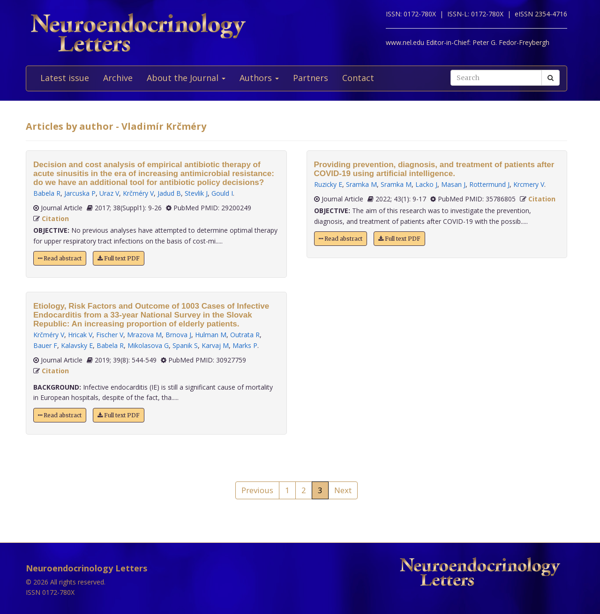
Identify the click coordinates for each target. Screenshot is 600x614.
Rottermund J (489, 184)
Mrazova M (144, 334)
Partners (310, 77)
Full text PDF (119, 258)
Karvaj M (215, 345)
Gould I (222, 193)
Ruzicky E (328, 184)
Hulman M (210, 334)
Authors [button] (259, 77)
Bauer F (45, 345)
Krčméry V (138, 193)
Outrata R (245, 334)
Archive (118, 77)
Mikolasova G (148, 345)
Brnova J (178, 334)
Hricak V (80, 334)
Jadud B (169, 193)
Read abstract (60, 258)
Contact (358, 77)
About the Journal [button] (186, 77)
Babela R (46, 193)
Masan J (453, 184)
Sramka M (361, 184)
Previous (257, 490)
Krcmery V (528, 184)
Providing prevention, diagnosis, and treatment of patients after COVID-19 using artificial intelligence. (434, 169)
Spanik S (185, 345)
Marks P (244, 345)
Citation (55, 218)
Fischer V (109, 334)
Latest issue (64, 77)
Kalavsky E (77, 345)
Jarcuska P (80, 193)
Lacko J (426, 184)
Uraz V (109, 193)
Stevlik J (196, 193)
